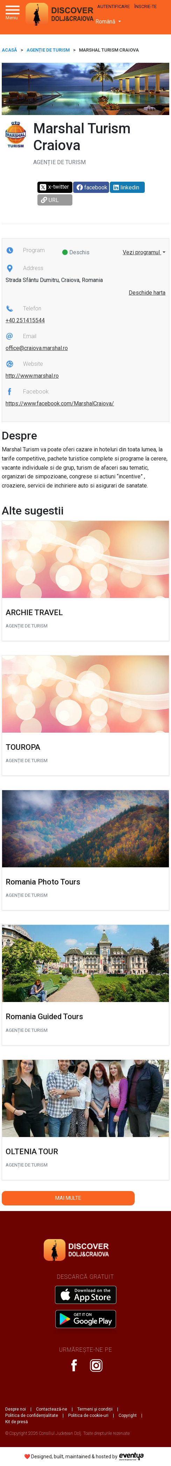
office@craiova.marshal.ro (37, 348)
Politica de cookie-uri (88, 1415)
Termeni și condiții (95, 1409)
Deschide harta (147, 292)
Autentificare (113, 6)
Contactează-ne (51, 1409)
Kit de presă (16, 1421)
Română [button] (106, 21)
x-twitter (54, 187)
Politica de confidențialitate (31, 1415)
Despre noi (15, 1409)
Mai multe (68, 1198)
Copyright (128, 1415)
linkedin (126, 187)
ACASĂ (9, 50)
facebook (92, 187)
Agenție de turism (48, 50)
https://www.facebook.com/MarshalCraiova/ (60, 403)
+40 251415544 (25, 320)
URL (50, 200)
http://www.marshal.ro (32, 375)
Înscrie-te (145, 6)
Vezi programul (142, 252)
